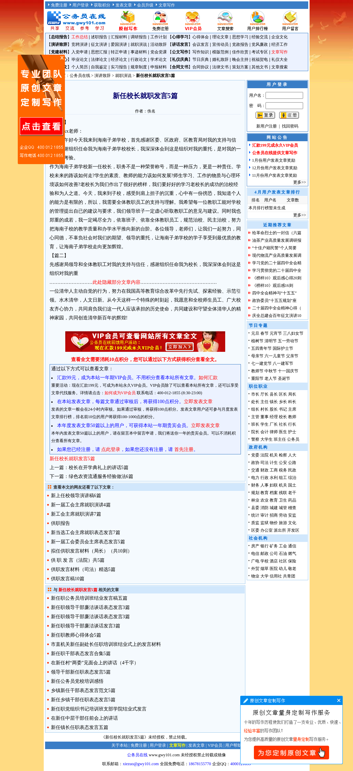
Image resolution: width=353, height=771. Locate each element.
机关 (274, 455)
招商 (274, 515)
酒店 (274, 561)
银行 (264, 546)
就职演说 (139, 44)
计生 (274, 462)
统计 (255, 515)
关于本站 (119, 745)
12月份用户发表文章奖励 (274, 167)
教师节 (257, 371)
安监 (292, 515)
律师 (274, 431)
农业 (264, 500)
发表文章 (124, 5)
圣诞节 (284, 378)
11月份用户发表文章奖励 (274, 175)
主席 (292, 409)
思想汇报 (99, 52)
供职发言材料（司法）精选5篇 (83, 569)
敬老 (292, 568)
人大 (292, 455)
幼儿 (283, 568)
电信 (255, 553)
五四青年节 (261, 348)
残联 (283, 492)
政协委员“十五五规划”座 (274, 300)
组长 (255, 409)
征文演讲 (99, 44)
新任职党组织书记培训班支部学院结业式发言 (99, 709)
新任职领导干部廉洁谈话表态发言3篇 (90, 607)
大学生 (266, 439)
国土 (292, 485)
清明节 (270, 340)
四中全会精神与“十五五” (274, 293)
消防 (264, 507)
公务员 (293, 439)
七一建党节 (261, 363)
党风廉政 (260, 44)
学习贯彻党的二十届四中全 (276, 270)
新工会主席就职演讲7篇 (76, 514)
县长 (274, 394)
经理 (274, 416)
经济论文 (119, 59)
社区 (283, 561)
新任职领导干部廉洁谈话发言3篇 (85, 625)
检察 (283, 455)
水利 (274, 477)
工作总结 (79, 37)
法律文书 (220, 67)
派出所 (280, 530)
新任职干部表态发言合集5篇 (81, 653)
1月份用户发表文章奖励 (273, 160)
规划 (255, 492)
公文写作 (180, 52)
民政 (292, 470)
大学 (264, 576)
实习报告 (119, 67)
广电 (255, 561)
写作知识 (200, 52)
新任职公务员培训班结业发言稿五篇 (89, 598)
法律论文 (99, 59)
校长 (283, 416)
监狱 (264, 522)
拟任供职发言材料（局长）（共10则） (91, 551)
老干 (292, 492)
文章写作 (167, 5)
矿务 (274, 546)
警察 (255, 439)
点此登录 (110, 449)
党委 (255, 455)
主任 (264, 401)
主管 (255, 416)
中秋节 (270, 371)
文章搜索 (279, 67)
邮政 (264, 553)
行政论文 (139, 59)
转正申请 (119, 52)
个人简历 (79, 67)
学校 (264, 561)
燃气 (292, 553)
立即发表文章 (198, 401)
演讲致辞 (59, 44)
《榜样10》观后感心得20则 (276, 278)
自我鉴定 (99, 67)
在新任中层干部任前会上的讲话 (84, 718)
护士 (292, 431)
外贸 (255, 568)
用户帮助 (233, 745)
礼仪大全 (279, 59)
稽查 (292, 507)
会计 (264, 431)
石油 (283, 553)
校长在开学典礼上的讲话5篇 (98, 467)
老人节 (270, 378)
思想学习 (240, 37)
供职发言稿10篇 (67, 578)
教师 (292, 416)
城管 (283, 507)
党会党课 (158, 52)
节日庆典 (200, 59)
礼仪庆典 (180, 59)
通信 (292, 546)
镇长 (274, 401)
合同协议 (200, 67)
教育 (264, 492)
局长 (292, 394)
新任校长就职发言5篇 (72, 458)
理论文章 (220, 37)
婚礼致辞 (220, 59)
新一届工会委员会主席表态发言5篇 (88, 541)
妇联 (274, 485)
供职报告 (60, 523)
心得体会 (200, 37)
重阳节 (257, 378)
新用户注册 (266, 126)
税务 (283, 470)
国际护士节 (283, 348)
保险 (292, 561)
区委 (255, 530)
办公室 (266, 530)
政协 (255, 462)
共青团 (289, 576)
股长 (274, 409)
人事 (264, 485)
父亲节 (292, 356)
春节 (264, 333)
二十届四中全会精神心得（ (276, 308)
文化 (292, 522)
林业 (255, 500)
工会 (283, 546)
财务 (255, 485)
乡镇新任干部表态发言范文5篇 (83, 690)
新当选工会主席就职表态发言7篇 (85, 532)
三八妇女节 (293, 333)
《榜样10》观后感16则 (272, 285)
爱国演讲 (119, 44)
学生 (264, 424)
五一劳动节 (288, 340)
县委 (255, 507)
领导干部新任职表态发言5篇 (81, 672)
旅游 (283, 522)
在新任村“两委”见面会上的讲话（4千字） (95, 662)
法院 (264, 455)
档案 (274, 492)
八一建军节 (283, 363)
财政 (264, 470)
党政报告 (240, 44)
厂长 (274, 424)
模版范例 (220, 52)
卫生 (283, 500)
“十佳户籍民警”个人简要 (274, 247)
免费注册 (59, 5)
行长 (292, 424)
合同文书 (180, 67)
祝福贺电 (260, 59)
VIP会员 (215, 745)
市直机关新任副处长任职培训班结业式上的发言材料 (106, 644)
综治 (292, 477)
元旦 (255, 333)
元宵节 (276, 333)
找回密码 (290, 126)
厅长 (264, 394)
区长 (283, 394)
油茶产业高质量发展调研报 (276, 240)
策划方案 (240, 67)
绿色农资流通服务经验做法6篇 (101, 476)
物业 (255, 576)
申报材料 (158, 67)
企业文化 (279, 37)
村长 (264, 409)
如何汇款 (208, 377)
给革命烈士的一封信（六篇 (276, 232)
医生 (283, 431)
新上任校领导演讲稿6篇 (76, 495)
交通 (255, 470)
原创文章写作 (41, 109)
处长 (255, 401)
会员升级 (145, 5)
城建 (274, 507)
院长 (255, 431)
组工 (283, 477)
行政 (264, 477)
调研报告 (139, 37)
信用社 (276, 576)
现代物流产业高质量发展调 (276, 255)
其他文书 (260, 67)
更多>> (299, 182)
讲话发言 (180, 44)
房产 (255, 546)
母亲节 (257, 356)
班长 (255, 424)
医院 (274, 568)
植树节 (257, 340)
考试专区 (260, 52)
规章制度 (139, 67)
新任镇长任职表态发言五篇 (79, 727)
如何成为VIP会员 (120, 392)
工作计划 (158, 37)
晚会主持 (240, 59)
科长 (292, 401)
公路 (292, 462)
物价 (274, 522)
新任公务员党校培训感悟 (77, 681)
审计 (264, 515)
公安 (283, 462)
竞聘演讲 (79, 44)
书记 (283, 409)
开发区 (293, 530)
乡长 (283, 401)
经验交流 (260, 37)
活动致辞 (158, 44)
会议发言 (200, 44)
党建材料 (59, 52)
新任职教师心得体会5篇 (76, 635)
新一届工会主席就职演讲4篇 (81, 504)
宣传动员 (220, 44)
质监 (255, 522)
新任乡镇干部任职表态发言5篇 (83, 699)
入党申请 (79, 52)
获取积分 (102, 5)
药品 (292, 500)
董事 (264, 416)
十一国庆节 (288, 371)
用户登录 (80, 5)
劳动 (283, 515)
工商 (274, 470)
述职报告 (99, 37)
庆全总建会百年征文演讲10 (276, 315)
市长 (255, 394)
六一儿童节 (274, 356)
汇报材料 (119, 37)
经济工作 (279, 44)
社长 (283, 424)
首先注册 (183, 449)
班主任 (280, 439)
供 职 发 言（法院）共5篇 (78, 560)
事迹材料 (139, 52)
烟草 (264, 568)
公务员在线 (80, 75)
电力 (255, 477)
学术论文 (158, 59)
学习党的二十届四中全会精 (276, 263)
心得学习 (180, 37)
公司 (274, 553)
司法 (264, 462)
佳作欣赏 (240, 52)
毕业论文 (79, 59)
